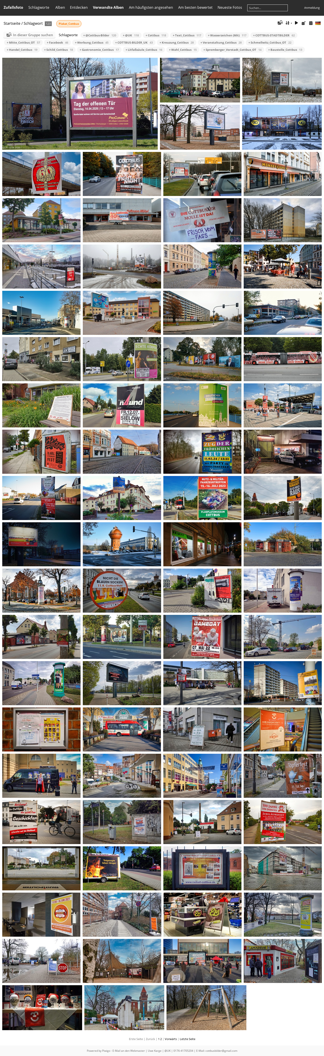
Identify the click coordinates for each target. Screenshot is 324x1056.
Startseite (12, 23)
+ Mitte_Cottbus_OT (23, 42)
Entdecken (79, 7)
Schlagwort (33, 23)
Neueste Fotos (230, 7)
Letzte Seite (187, 1039)
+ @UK (131, 35)
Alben (60, 7)
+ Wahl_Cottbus (183, 50)
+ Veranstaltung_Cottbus (221, 42)
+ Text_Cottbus (187, 35)
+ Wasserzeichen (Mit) (227, 35)
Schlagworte (38, 7)
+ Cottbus (156, 35)
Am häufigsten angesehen (151, 7)
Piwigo (106, 1051)
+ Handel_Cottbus (22, 50)
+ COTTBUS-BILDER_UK (134, 42)
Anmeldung (312, 8)
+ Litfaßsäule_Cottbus (144, 50)
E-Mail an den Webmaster (128, 1051)
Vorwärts (171, 1039)
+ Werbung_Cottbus (91, 42)
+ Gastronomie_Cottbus (99, 50)
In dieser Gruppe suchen (33, 35)
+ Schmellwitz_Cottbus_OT (269, 42)
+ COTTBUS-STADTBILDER (274, 35)
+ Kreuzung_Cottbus (177, 42)
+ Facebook (57, 42)
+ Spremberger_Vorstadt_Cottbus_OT (232, 50)
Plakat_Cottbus (69, 24)
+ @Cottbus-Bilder (99, 35)
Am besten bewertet (195, 7)
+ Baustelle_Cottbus (285, 50)
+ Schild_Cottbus (58, 50)
